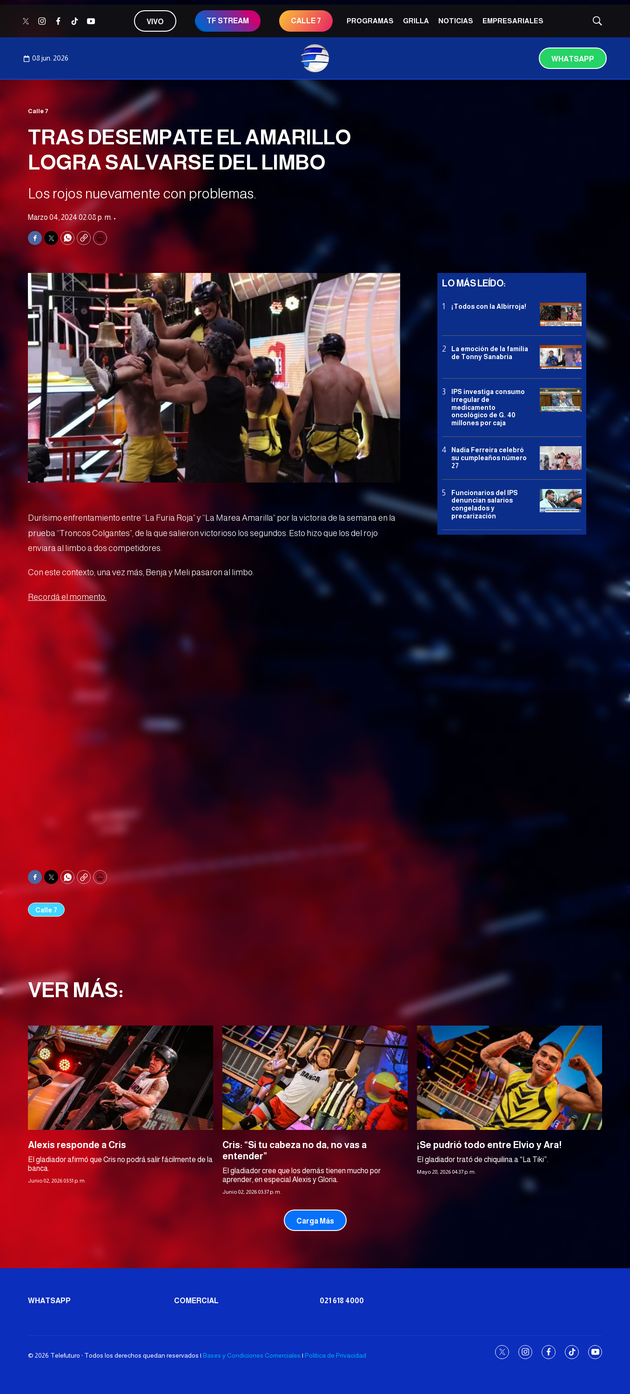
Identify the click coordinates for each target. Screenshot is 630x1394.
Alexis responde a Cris (77, 1145)
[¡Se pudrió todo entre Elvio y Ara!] (509, 1078)
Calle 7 (38, 111)
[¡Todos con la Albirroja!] (561, 314)
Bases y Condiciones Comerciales (252, 1355)
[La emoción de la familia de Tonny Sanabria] (561, 357)
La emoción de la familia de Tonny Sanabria (489, 352)
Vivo (155, 22)
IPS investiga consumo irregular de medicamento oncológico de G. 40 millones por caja (488, 407)
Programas (370, 21)
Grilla (416, 21)
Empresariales (513, 21)
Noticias (455, 21)
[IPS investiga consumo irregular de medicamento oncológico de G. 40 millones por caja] (561, 400)
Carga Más (315, 1221)
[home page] (315, 58)
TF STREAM (228, 21)
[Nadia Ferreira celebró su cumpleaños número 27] (561, 458)
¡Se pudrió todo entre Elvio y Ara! (489, 1145)
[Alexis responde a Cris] (120, 1078)
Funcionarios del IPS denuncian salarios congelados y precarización (484, 504)
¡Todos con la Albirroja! (488, 306)
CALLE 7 (306, 21)
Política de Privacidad (335, 1355)
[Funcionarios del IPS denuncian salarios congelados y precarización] (561, 501)
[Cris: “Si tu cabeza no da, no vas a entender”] (315, 1078)
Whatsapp (572, 59)
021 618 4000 (342, 1301)
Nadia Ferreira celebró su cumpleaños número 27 (489, 457)
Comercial (196, 1301)
